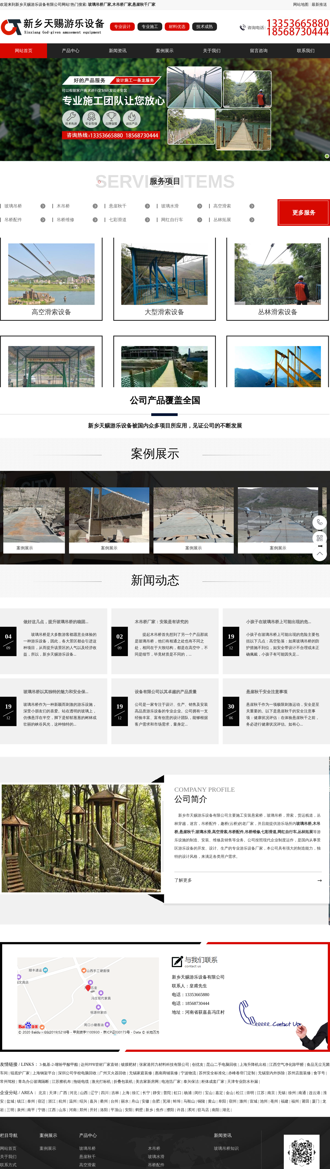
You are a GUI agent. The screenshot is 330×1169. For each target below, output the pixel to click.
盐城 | (12, 1101)
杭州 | (64, 1101)
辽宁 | (95, 1093)
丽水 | (126, 1101)
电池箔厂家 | (172, 1082)
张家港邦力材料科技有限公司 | (165, 1065)
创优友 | (199, 1065)
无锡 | (283, 1093)
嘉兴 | (95, 1101)
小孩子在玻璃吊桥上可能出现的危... (278, 622)
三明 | (12, 1110)
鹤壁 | (140, 1110)
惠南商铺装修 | (168, 1073)
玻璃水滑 (170, 206)
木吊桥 (63, 206)
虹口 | (179, 1093)
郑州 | (84, 1110)
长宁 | (147, 1093)
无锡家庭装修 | (142, 1073)
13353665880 (320, 522)
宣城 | (255, 1101)
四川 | (106, 1093)
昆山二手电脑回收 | (223, 1065)
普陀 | (168, 1093)
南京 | (272, 1093)
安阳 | (130, 1110)
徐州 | (293, 1093)
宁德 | (43, 1110)
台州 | (116, 1101)
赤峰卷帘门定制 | (243, 1073)
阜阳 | (223, 1101)
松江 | (241, 1093)
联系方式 (8, 1165)
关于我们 (212, 50)
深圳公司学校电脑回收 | (78, 1073)
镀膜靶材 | (130, 1065)
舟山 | (136, 1101)
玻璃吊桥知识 (226, 1148)
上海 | (127, 1093)
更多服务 (303, 212)
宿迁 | (43, 1101)
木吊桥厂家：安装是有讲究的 (161, 622)
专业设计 (122, 26)
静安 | (158, 1093)
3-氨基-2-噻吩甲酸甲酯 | (60, 1065)
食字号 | (320, 1073)
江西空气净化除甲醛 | (288, 1065)
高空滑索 (222, 206)
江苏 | (262, 1093)
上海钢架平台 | (45, 1073)
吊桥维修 (65, 219)
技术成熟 (204, 26)
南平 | (32, 1110)
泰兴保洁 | (192, 1082)
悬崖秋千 (118, 206)
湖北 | (227, 1110)
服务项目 (165, 181)
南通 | (303, 1093)
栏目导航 (9, 1135)
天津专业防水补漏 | (243, 1082)
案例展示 (165, 50)
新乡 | (150, 1110)
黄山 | (213, 1101)
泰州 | (32, 1101)
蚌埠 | (178, 1101)
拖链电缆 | (82, 1082)
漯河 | (192, 1110)
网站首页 (23, 50)
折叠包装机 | (125, 1082)
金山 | (231, 1093)
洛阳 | (105, 1110)
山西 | (85, 1093)
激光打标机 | (103, 1082)
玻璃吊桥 (13, 206)
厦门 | (317, 1101)
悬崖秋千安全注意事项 (266, 692)
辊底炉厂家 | (21, 1073)
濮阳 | (171, 1110)
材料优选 (177, 26)
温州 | (74, 1101)
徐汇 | (137, 1093)
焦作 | (161, 1110)
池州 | (265, 1101)
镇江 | (22, 1101)
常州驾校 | (9, 1082)
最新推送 (319, 4)
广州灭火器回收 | (114, 1073)
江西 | (53, 1110)
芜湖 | (168, 1101)
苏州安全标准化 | (214, 1073)
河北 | (75, 1093)
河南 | (74, 1110)
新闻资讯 (118, 50)
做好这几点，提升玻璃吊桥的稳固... (55, 622)
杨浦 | (189, 1093)
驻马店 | (204, 1110)
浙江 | (53, 1101)
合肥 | (157, 1101)
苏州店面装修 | (301, 1073)
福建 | (286, 1101)
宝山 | (210, 1093)
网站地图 (301, 4)
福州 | (296, 1101)
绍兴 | (84, 1101)
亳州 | (275, 1101)
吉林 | (116, 1093)
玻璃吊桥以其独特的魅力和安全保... (55, 692)
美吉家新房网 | (148, 1082)
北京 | (43, 1093)
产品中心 (70, 50)
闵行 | (199, 1093)
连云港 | (316, 1093)
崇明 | (251, 1093)
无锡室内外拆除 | (273, 1073)
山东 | (64, 1110)
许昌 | (182, 1110)
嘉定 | (220, 1093)
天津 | (54, 1093)
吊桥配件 (13, 219)
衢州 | (105, 1101)
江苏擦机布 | (63, 1082)
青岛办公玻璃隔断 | (35, 1082)
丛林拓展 (222, 219)
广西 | (64, 1093)
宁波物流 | (190, 1073)
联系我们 (306, 50)
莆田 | (307, 1101)
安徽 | (147, 1101)
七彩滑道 (118, 219)
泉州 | (22, 1110)
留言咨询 (259, 50)
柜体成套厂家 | (214, 1082)
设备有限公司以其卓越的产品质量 (166, 692)
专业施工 (150, 26)
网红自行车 (172, 219)
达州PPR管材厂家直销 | (101, 1065)
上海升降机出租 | (254, 1065)
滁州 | (244, 1101)
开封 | (95, 1110)
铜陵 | (202, 1101)
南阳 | (217, 1110)
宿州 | (234, 1101)
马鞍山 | (190, 1101)
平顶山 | (118, 1110)
